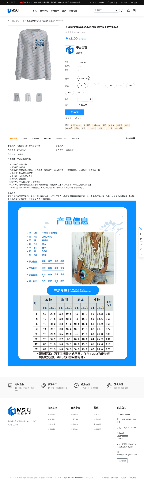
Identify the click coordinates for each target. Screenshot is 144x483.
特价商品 (97, 429)
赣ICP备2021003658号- (73, 478)
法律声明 (51, 424)
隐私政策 (51, 429)
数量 (67, 99)
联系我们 (122, 461)
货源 (83, 128)
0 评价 (81, 32)
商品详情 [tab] (13, 138)
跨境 (77, 128)
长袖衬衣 (96, 125)
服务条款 (51, 414)
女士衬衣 (87, 125)
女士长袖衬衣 (76, 125)
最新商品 (97, 424)
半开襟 (119, 125)
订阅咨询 (74, 429)
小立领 (111, 125)
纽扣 (127, 125)
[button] (8, 97)
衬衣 (104, 125)
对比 (78, 118)
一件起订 (101, 128)
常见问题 (73, 11)
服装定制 (118, 128)
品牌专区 (97, 414)
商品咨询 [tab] (75, 138)
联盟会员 (97, 419)
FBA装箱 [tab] (47, 138)
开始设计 (55, 11)
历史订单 (74, 419)
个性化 (109, 128)
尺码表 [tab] (24, 138)
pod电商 (69, 128)
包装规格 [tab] (35, 138)
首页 (35, 11)
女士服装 (15, 21)
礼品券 (124, 478)
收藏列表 (74, 424)
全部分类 (44, 11)
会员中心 (74, 414)
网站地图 (115, 478)
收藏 (68, 118)
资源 (64, 11)
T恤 (22, 21)
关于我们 (51, 419)
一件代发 (91, 128)
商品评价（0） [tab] (61, 138)
